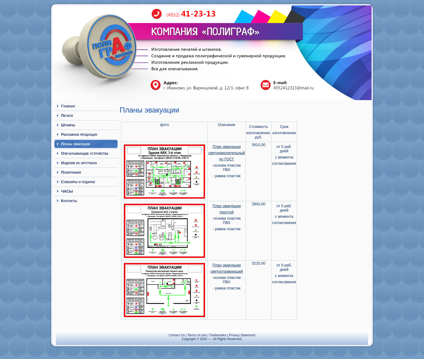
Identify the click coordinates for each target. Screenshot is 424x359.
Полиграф (102, 50)
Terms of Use (197, 335)
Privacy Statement (242, 335)
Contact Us (177, 335)
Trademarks (217, 335)
